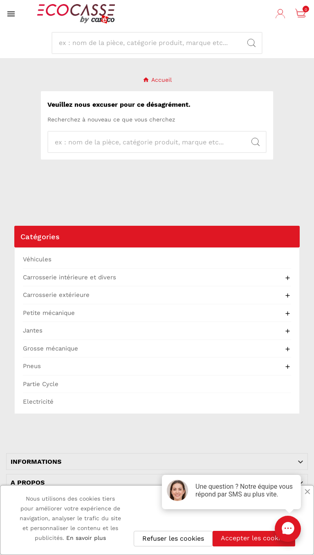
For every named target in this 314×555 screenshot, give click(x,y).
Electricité (38, 401)
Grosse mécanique (50, 348)
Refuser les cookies (173, 538)
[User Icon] (281, 14)
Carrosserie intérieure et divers (69, 277)
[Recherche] (150, 43)
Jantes (33, 330)
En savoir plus (86, 538)
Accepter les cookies (254, 538)
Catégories (40, 236)
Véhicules (37, 259)
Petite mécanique (49, 313)
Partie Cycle (40, 384)
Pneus (32, 366)
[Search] (251, 43)
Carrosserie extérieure (56, 295)
